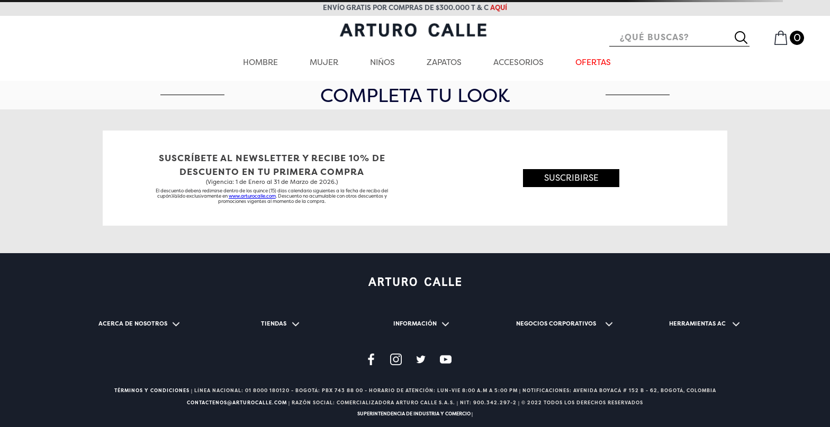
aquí (498, 7)
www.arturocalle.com (252, 196)
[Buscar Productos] (745, 37)
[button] (571, 178)
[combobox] (679, 38)
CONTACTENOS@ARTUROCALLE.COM (237, 403)
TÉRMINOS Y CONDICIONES (152, 390)
